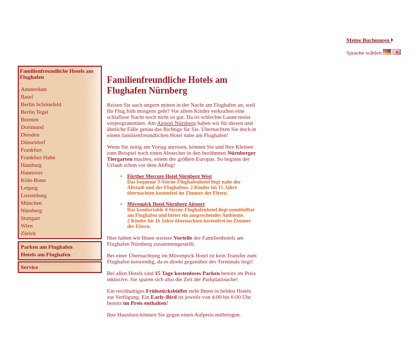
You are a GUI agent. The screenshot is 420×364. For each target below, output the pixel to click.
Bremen (30, 119)
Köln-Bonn (33, 180)
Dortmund (32, 127)
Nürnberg (31, 210)
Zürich (28, 233)
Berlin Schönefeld (41, 104)
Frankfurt (31, 150)
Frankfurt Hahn (38, 157)
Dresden (30, 134)
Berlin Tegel (34, 112)
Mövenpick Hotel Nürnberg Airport (166, 204)
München (31, 203)
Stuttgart (30, 218)
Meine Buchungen (369, 40)
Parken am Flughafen (46, 247)
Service (29, 267)
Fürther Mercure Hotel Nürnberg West (169, 176)
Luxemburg (34, 195)
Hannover (32, 172)
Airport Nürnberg (176, 123)
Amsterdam (34, 89)
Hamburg (31, 165)
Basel (27, 97)
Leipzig (29, 188)
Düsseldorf (33, 142)
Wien (26, 225)
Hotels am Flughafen (45, 254)
